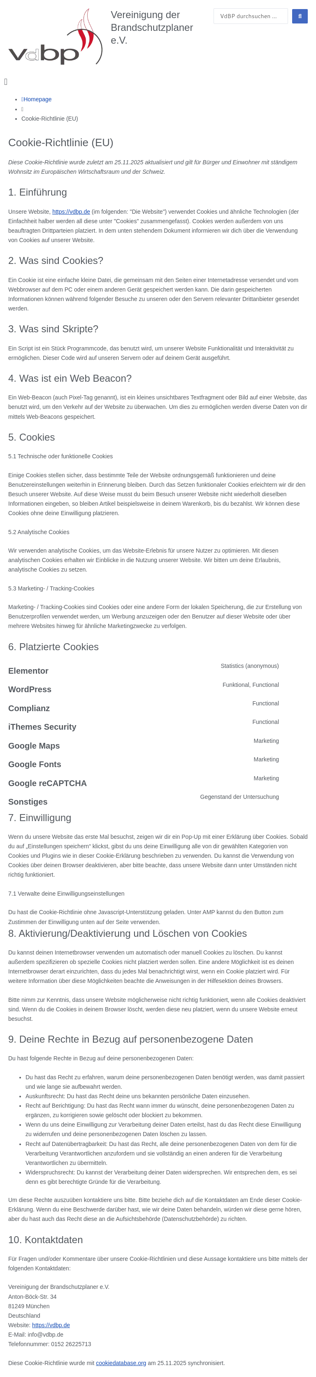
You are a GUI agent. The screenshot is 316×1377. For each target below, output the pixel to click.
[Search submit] (300, 16)
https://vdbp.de (71, 211)
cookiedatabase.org (121, 1363)
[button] (158, 81)
